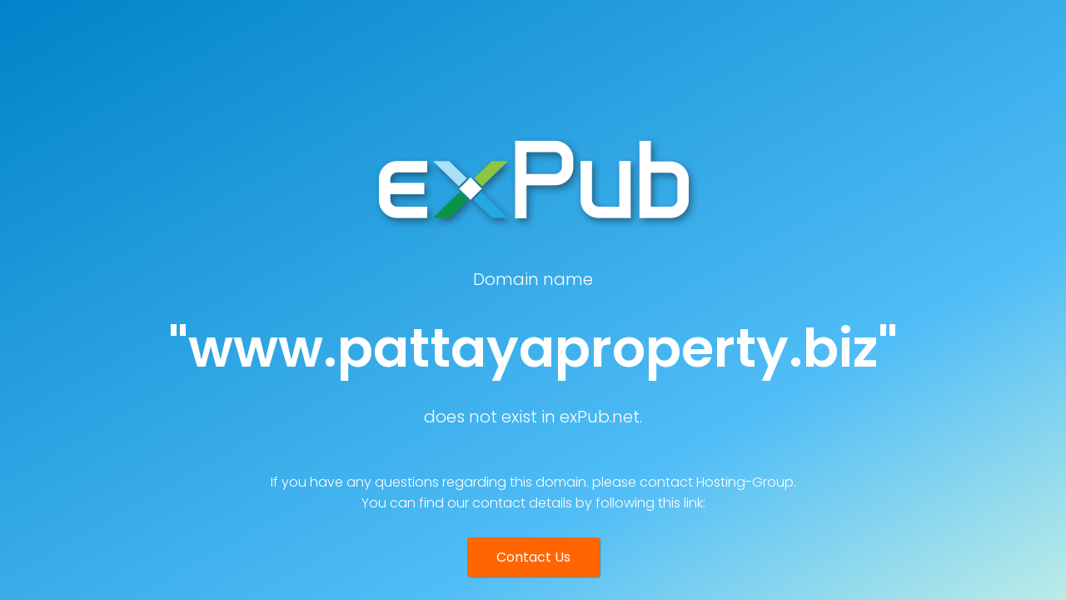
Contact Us (533, 557)
